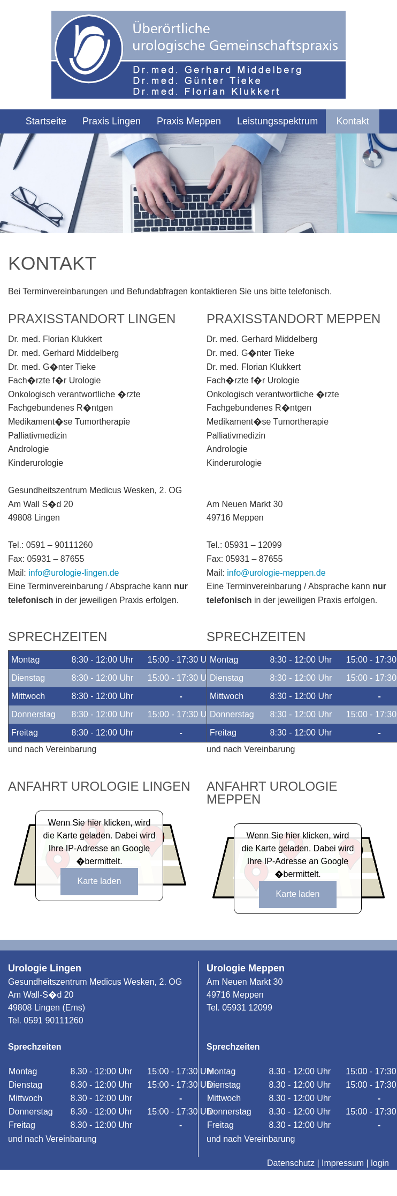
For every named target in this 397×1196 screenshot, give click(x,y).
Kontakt (353, 121)
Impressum (343, 1163)
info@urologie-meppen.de (276, 572)
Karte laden (99, 881)
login (380, 1163)
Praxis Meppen (189, 121)
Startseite (46, 121)
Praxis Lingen (111, 121)
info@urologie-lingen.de (73, 572)
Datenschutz (291, 1163)
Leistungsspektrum (277, 121)
